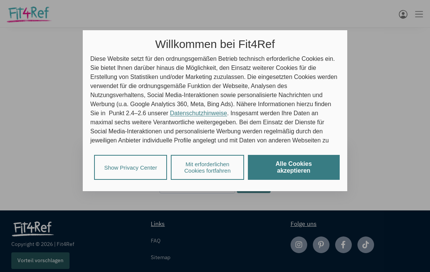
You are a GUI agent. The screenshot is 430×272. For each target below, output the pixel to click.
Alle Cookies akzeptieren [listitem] (293, 167)
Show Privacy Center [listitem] (130, 167)
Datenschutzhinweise (198, 113)
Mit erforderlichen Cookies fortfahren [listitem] (207, 167)
